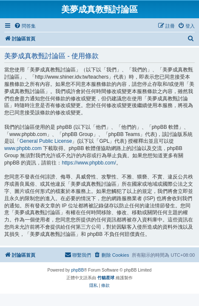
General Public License (46, 141)
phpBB (77, 270)
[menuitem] (25, 26)
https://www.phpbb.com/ (89, 163)
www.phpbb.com (23, 148)
